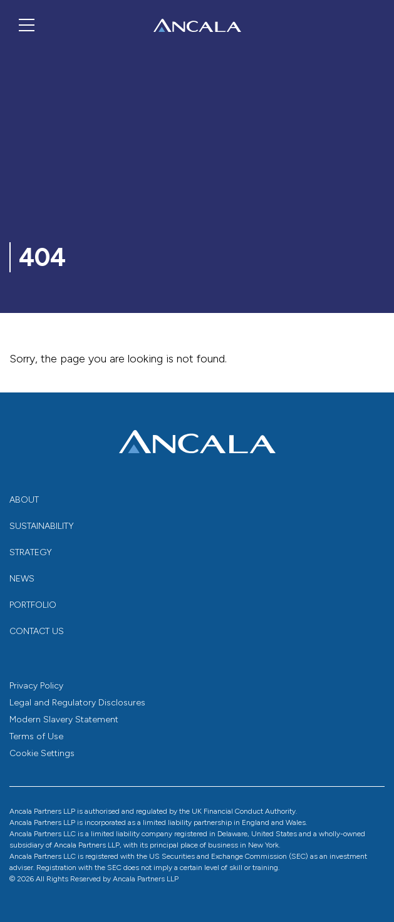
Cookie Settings (42, 753)
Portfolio (32, 605)
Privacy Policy (36, 685)
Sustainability (41, 526)
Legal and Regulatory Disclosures (77, 702)
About (24, 499)
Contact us (36, 631)
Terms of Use (36, 736)
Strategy (30, 552)
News (21, 578)
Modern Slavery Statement (63, 719)
